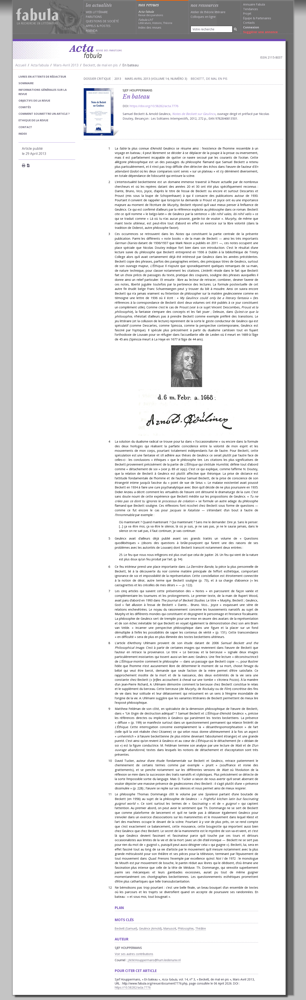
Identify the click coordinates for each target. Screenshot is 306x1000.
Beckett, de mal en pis (100, 65)
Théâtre (200, 928)
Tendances (250, 9)
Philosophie (186, 928)
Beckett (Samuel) (126, 928)
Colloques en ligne (203, 17)
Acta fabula (40, 65)
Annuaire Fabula (254, 4)
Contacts (249, 23)
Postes (105, 26)
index (22, 134)
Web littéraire (97, 12)
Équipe (247, 18)
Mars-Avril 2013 (65, 65)
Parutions (94, 17)
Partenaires (263, 18)
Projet (247, 13)
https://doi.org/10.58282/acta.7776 (154, 106)
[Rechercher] (235, 29)
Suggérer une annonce (260, 32)
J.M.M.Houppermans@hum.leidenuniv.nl (154, 960)
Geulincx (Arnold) (150, 928)
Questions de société (102, 21)
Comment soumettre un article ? (44, 114)
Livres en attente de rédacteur (42, 76)
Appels (91, 26)
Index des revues (149, 27)
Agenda (92, 30)
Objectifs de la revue (34, 100)
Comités (24, 107)
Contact (25, 127)
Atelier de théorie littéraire (208, 12)
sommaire (26, 83)
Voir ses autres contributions (134, 954)
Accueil (20, 65)
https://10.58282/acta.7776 (133, 987)
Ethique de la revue (33, 120)
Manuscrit (169, 928)
